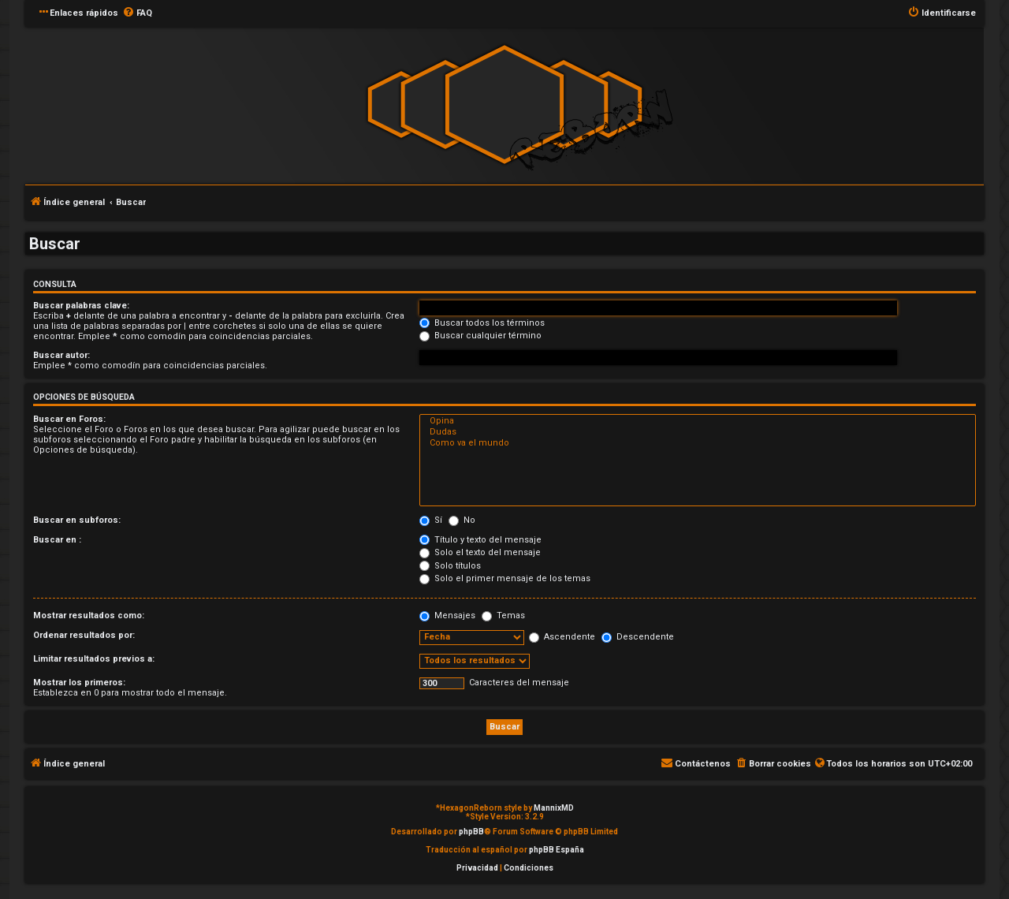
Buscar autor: (61, 355)
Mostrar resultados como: (88, 615)
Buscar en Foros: (69, 419)
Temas (503, 615)
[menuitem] (137, 13)
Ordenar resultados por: (84, 635)
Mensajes (447, 615)
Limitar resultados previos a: (94, 659)
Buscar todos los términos (482, 323)
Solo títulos (450, 566)
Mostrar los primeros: (79, 682)
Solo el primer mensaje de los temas (504, 578)
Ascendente (562, 637)
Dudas (697, 432)
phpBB (471, 831)
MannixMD (554, 808)
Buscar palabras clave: (81, 305)
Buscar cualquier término (480, 335)
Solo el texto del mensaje (480, 552)
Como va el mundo (697, 443)
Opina (697, 421)
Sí (430, 520)
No (462, 520)
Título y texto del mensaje (480, 540)
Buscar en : (57, 540)
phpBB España (556, 849)
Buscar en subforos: (77, 520)
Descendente (637, 637)
